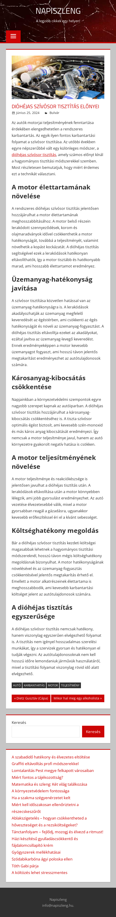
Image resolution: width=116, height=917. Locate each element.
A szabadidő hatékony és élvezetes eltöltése (51, 757)
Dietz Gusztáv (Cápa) (32, 698)
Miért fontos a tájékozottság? (37, 777)
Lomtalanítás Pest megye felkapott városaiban (53, 770)
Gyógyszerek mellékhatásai (36, 852)
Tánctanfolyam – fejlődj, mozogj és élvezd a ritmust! (57, 831)
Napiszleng (58, 10)
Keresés (19, 722)
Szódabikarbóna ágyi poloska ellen (42, 859)
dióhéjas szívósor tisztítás (34, 154)
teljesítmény (70, 685)
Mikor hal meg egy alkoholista (76, 698)
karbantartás (34, 685)
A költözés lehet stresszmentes (39, 872)
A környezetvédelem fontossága (40, 790)
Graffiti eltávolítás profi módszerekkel (45, 763)
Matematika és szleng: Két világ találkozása (49, 784)
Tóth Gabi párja (25, 865)
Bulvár (54, 113)
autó (17, 685)
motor (53, 685)
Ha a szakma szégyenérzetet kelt (41, 797)
